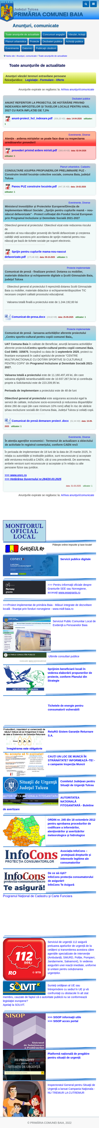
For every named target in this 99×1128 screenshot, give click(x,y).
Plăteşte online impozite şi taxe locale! (72, 544)
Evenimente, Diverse (79, 134)
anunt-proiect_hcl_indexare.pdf (32, 118)
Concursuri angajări (54, 34)
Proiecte (34, 41)
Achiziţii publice (74, 41)
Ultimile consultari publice (63, 656)
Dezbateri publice (52, 41)
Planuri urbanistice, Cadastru (75, 166)
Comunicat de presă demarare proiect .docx (37, 420)
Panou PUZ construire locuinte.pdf (34, 186)
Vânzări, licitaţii (76, 34)
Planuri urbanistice (15, 41)
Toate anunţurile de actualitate (22, 34)
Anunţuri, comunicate (27, 56)
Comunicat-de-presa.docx (25, 316)
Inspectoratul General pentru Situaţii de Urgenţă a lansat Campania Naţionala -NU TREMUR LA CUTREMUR (71, 1088)
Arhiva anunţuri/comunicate (77, 89)
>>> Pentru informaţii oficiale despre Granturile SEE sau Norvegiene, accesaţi (70, 588)
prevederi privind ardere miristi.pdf (34, 150)
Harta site (10, 56)
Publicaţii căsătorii (46, 48)
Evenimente (12, 48)
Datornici (27, 48)
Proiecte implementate (78, 268)
